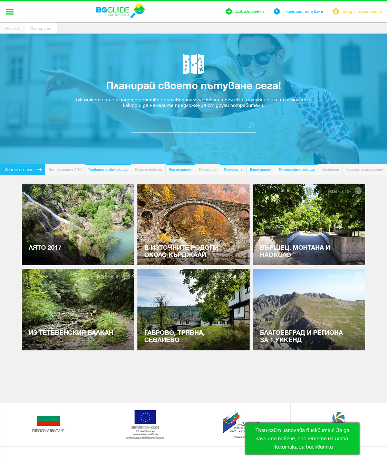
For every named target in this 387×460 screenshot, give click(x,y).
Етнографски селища (297, 170)
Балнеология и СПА (65, 170)
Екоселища (207, 170)
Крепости (330, 170)
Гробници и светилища (107, 170)
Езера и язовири (148, 170)
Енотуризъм (260, 170)
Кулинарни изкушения (364, 170)
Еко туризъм (180, 170)
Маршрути (40, 28)
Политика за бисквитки (302, 447)
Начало (12, 28)
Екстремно (233, 170)
